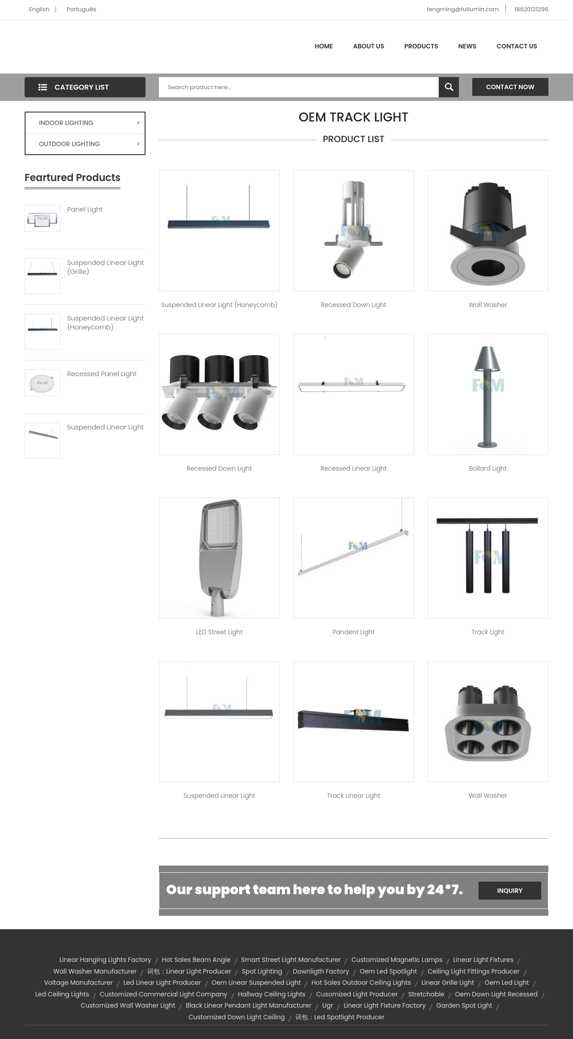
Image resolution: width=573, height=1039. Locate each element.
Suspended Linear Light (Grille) (105, 267)
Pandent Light (354, 632)
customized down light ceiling (236, 1017)
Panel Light (85, 209)
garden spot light (464, 1005)
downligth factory (321, 971)
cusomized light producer (357, 994)
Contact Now (510, 86)
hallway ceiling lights (272, 994)
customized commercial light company (163, 994)
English (39, 9)
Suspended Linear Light (105, 427)
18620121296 (531, 9)
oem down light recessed (496, 994)
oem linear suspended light (256, 982)
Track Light (487, 632)
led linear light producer (162, 982)
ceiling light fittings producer (473, 971)
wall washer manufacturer (95, 971)
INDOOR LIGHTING (89, 123)
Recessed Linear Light (354, 468)
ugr (327, 1005)
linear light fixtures (483, 959)
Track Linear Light (353, 795)
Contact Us (516, 46)
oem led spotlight (388, 971)
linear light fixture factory (385, 1005)
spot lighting (262, 971)
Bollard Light (488, 468)
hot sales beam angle (196, 959)
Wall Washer (488, 304)
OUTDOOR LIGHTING (89, 144)
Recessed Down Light (353, 304)
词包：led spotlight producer (340, 1017)
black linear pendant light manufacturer (249, 1005)
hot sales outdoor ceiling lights (361, 982)
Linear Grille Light (448, 982)
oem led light (507, 982)
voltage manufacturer (78, 982)
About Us (368, 46)
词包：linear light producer (189, 971)
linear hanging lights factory (105, 959)
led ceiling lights (62, 994)
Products (421, 46)
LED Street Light (219, 632)
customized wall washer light (128, 1005)
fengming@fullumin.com (463, 9)
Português (81, 9)
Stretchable (426, 994)
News (467, 46)
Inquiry (510, 890)
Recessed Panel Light (102, 373)
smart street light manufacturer (291, 959)
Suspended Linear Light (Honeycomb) (105, 323)
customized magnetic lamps (396, 959)
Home (324, 46)
